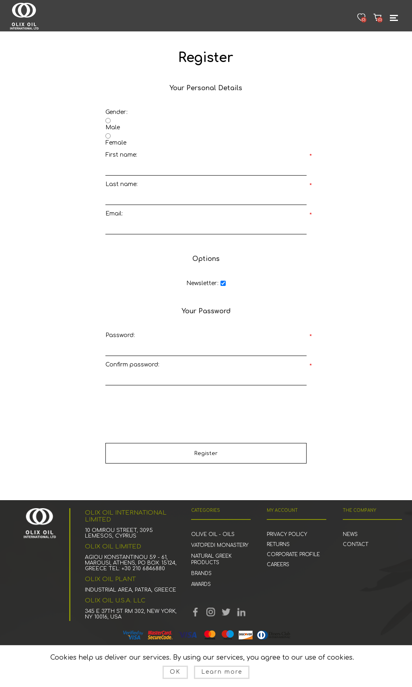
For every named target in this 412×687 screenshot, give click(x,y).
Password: (120, 335)
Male (112, 127)
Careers (278, 564)
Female (115, 143)
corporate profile (293, 554)
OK (175, 672)
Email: (114, 214)
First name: (121, 155)
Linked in (241, 612)
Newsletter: (202, 283)
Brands (201, 573)
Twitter (226, 612)
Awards (201, 584)
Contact (355, 544)
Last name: (121, 184)
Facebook (195, 612)
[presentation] (206, 406)
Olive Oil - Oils (213, 534)
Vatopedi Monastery (219, 545)
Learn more (221, 672)
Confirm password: (132, 365)
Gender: (116, 112)
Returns (278, 544)
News (350, 534)
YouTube (210, 612)
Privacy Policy (287, 534)
